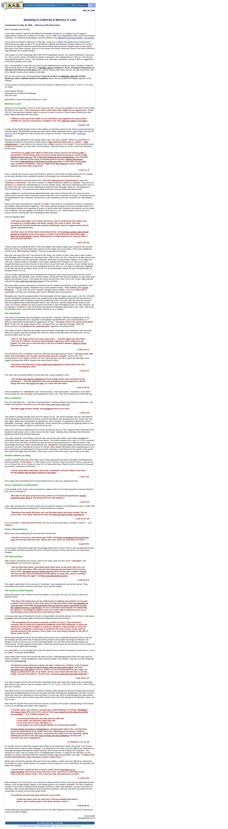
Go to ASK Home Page (45, 823)
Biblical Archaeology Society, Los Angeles (76, 38)
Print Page (59, 823)
